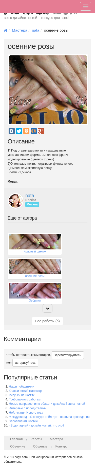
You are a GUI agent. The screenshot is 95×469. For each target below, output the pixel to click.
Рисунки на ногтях (21, 395)
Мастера (19, 30)
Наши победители (21, 386)
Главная (16, 439)
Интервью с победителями (27, 408)
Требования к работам (25, 399)
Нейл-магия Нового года (26, 412)
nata (35, 30)
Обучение (17, 446)
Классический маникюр (25, 391)
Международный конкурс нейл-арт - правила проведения (49, 417)
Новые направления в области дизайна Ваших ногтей (47, 404)
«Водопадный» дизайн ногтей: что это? (36, 425)
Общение (40, 446)
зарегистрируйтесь (67, 355)
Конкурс (61, 446)
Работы (36, 439)
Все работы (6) (47, 321)
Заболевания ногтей (23, 421)
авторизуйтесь (25, 363)
